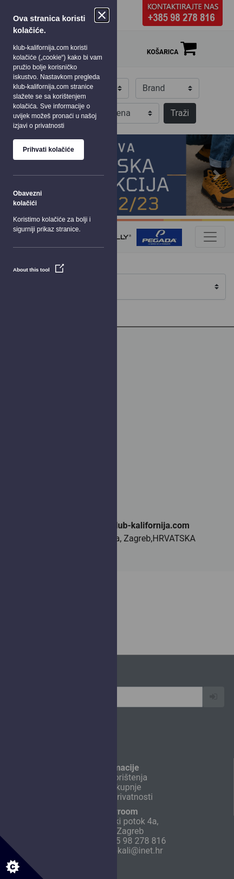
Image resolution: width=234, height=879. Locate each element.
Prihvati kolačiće (48, 149)
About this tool (38, 270)
